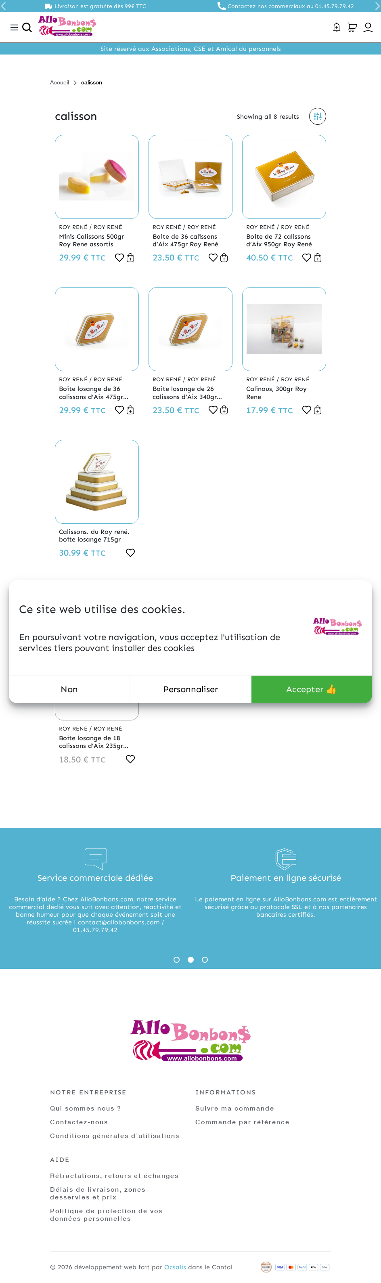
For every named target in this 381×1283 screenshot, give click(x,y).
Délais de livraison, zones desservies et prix (98, 1193)
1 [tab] (177, 960)
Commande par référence (242, 1122)
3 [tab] (205, 960)
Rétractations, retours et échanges (114, 1175)
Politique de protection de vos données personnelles (106, 1214)
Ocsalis (175, 1267)
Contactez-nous (79, 1122)
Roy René (74, 227)
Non (69, 689)
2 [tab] (191, 960)
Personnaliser (190, 689)
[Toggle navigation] (14, 27)
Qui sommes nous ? (85, 1108)
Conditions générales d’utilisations (115, 1135)
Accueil (59, 82)
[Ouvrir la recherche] (27, 27)
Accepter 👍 (311, 689)
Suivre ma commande (234, 1108)
